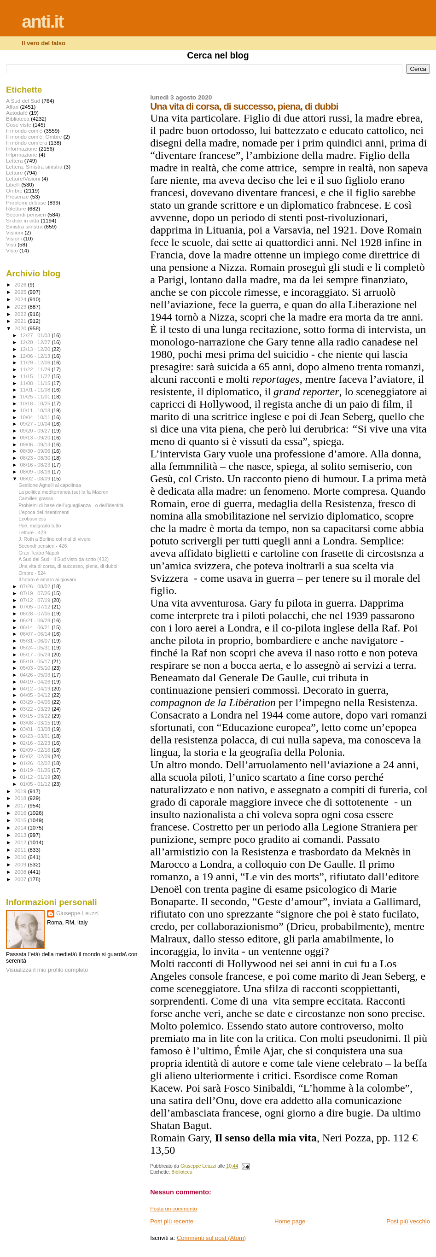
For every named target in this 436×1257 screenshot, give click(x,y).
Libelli (13, 184)
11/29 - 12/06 (36, 362)
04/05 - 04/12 (36, 695)
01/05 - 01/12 (36, 784)
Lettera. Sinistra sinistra (34, 167)
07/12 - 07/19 (36, 600)
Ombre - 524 (32, 573)
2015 (21, 820)
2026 (21, 284)
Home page (289, 1221)
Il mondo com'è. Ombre (34, 137)
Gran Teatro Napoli (38, 552)
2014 (21, 827)
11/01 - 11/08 (36, 389)
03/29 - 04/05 (36, 702)
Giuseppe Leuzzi (77, 913)
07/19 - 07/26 (36, 593)
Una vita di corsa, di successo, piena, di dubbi (67, 566)
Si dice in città (22, 220)
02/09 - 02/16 (36, 750)
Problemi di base (26, 202)
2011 (21, 850)
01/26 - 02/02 (36, 763)
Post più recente (171, 1221)
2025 (21, 292)
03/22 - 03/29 (36, 709)
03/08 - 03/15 (36, 722)
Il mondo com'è (24, 131)
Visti (11, 244)
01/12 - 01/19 (36, 777)
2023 (21, 307)
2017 (21, 805)
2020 (21, 328)
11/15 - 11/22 (36, 376)
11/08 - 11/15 (36, 383)
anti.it (42, 21)
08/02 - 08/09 (36, 478)
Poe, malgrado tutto (39, 525)
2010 (21, 857)
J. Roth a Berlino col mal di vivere (54, 539)
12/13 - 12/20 (36, 349)
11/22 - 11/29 (36, 369)
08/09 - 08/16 (36, 471)
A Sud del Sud (23, 101)
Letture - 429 (32, 532)
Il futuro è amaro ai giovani (47, 579)
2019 (21, 791)
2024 (21, 299)
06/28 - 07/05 (36, 613)
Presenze (17, 196)
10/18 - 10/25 (36, 403)
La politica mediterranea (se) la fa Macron (63, 492)
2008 (21, 872)
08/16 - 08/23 (36, 465)
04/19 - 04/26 (36, 681)
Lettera (14, 161)
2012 (21, 842)
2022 (21, 314)
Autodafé (17, 113)
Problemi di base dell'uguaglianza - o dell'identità (70, 505)
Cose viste (18, 125)
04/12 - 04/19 (36, 688)
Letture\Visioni (23, 178)
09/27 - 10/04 (36, 424)
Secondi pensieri (26, 214)
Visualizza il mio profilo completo (47, 970)
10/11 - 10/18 (36, 410)
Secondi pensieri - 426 (42, 546)
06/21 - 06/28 (36, 620)
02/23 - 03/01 (36, 736)
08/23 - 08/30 (36, 458)
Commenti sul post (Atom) (211, 1237)
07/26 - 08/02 (36, 586)
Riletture (16, 208)
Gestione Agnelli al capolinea (49, 485)
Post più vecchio (408, 1221)
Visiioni (14, 232)
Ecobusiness (32, 518)
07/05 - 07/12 (36, 606)
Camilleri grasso (35, 498)
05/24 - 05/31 (36, 647)
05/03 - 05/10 (36, 668)
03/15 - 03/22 (36, 716)
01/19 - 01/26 (36, 770)
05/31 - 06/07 (36, 640)
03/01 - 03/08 (36, 729)
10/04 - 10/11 (36, 417)
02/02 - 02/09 (36, 756)
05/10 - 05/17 (36, 661)
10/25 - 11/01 (36, 396)
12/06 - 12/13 (36, 356)
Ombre (14, 190)
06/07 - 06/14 (36, 634)
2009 (21, 864)
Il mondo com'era (26, 143)
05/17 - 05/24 (36, 654)
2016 (21, 813)
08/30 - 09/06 (36, 451)
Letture (14, 172)
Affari (12, 107)
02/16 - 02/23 (36, 743)
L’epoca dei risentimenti (44, 512)
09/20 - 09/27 (36, 430)
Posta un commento (173, 1208)
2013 (21, 835)
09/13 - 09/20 (36, 437)
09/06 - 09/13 (36, 444)
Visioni (14, 238)
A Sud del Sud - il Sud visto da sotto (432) (63, 559)
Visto (12, 250)
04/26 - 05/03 (36, 675)
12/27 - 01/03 (36, 335)
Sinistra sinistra (24, 226)
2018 (21, 798)
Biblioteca (181, 1172)
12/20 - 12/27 (36, 342)
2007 (21, 879)
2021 (21, 321)
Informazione (21, 149)
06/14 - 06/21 (36, 627)
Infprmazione (21, 155)
